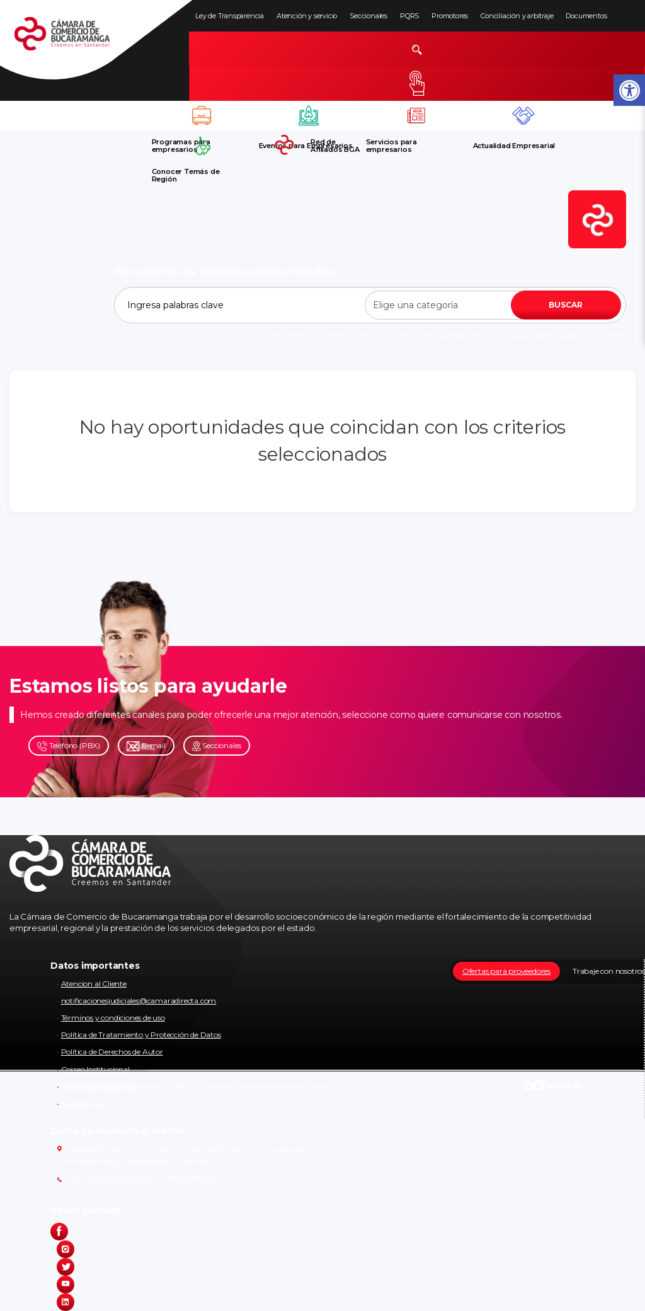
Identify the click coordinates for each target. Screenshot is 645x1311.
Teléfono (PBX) (68, 746)
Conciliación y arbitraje (517, 15)
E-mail (146, 746)
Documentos (586, 15)
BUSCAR (566, 304)
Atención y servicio (307, 15)
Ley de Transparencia (229, 15)
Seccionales (368, 15)
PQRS (409, 15)
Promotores (449, 15)
